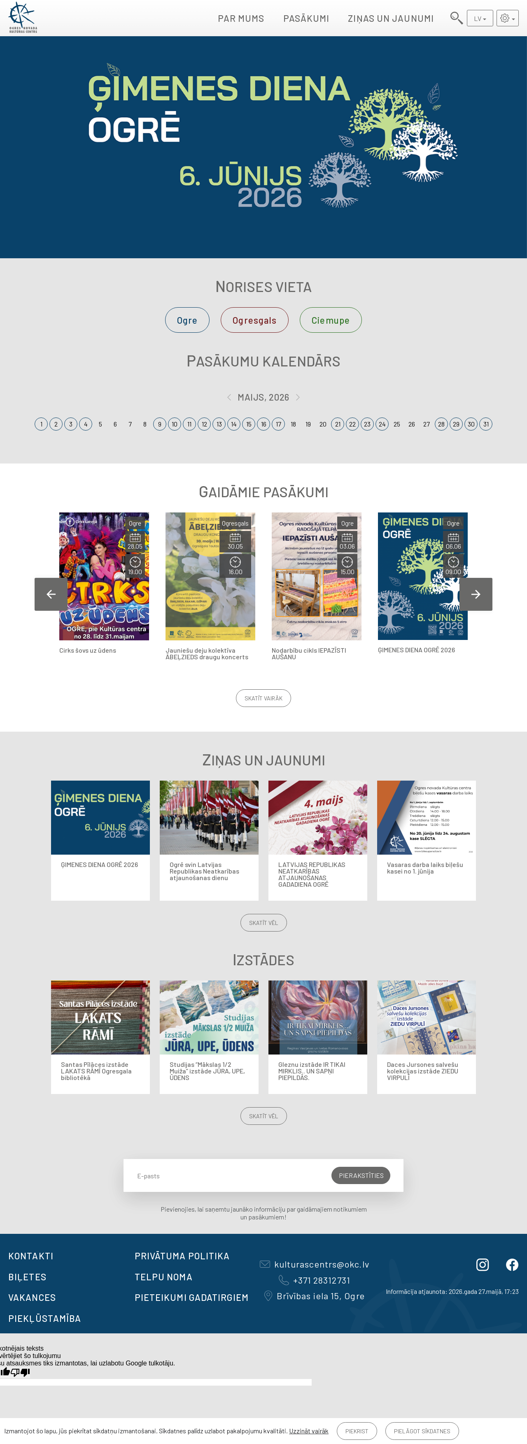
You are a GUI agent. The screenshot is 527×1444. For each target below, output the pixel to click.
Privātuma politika (182, 1255)
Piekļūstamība (44, 1318)
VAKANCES (32, 1297)
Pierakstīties (361, 1175)
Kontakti (31, 1255)
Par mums (241, 18)
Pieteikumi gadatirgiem (192, 1297)
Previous (51, 594)
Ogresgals (255, 320)
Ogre (187, 320)
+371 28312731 (314, 1280)
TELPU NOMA (164, 1276)
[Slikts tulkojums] (20, 1372)
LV (477, 18)
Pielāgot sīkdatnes (422, 1431)
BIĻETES (27, 1276)
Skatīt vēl (263, 922)
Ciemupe (331, 320)
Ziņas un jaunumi (391, 18)
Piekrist (356, 1431)
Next (475, 594)
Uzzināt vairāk (309, 1431)
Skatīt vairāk (263, 698)
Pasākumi (306, 18)
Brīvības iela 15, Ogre (314, 1295)
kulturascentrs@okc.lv (314, 1264)
